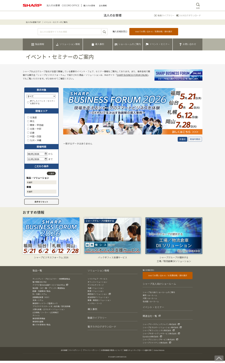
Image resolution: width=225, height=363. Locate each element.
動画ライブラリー (166, 15)
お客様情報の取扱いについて (111, 350)
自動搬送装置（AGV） (41, 297)
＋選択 (51, 173)
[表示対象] (41, 96)
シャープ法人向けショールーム (159, 284)
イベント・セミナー (153, 307)
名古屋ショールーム (151, 301)
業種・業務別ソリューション (99, 300)
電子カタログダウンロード (102, 326)
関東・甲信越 (35, 125)
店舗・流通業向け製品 (41, 291)
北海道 (32, 117)
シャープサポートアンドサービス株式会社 (160, 333)
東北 (30, 121)
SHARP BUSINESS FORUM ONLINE (132, 74)
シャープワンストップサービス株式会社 (159, 339)
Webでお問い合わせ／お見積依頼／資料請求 (167, 275)
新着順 (182, 139)
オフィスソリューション (97, 282)
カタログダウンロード (190, 15)
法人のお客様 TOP (33, 22)
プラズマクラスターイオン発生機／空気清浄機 (51, 306)
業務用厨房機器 (38, 318)
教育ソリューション (96, 291)
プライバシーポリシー (90, 350)
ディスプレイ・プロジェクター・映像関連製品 (51, 278)
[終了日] (37, 159)
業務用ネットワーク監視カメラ (45, 303)
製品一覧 (37, 270)
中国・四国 (34, 136)
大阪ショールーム (150, 298)
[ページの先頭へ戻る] (219, 359)
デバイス (36, 315)
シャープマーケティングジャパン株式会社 (159, 324)
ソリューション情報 (98, 270)
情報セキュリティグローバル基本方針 (138, 350)
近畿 (30, 132)
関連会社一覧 (150, 316)
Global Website (159, 350)
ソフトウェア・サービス (97, 278)
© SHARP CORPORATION (117, 357)
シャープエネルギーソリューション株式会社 (160, 327)
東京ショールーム (150, 295)
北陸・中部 (34, 128)
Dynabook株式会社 (151, 336)
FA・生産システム (39, 294)
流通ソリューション (96, 288)
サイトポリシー (75, 350)
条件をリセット (41, 201)
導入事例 (92, 309)
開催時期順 (195, 139)
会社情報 (64, 350)
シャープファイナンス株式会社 (155, 342)
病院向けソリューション (97, 294)
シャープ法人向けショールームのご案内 (159, 292)
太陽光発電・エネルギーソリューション (48, 309)
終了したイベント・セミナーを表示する (41, 102)
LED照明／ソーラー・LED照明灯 (45, 312)
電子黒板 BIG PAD (39, 282)
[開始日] (37, 154)
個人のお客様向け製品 (41, 324)
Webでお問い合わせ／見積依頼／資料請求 (153, 31)
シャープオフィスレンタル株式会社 (157, 330)
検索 (198, 5)
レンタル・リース (95, 303)
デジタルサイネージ (96, 285)
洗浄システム (37, 300)
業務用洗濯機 (37, 321)
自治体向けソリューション (98, 297)
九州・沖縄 (34, 140)
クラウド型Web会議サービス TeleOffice (48, 285)
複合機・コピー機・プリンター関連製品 (48, 288)
